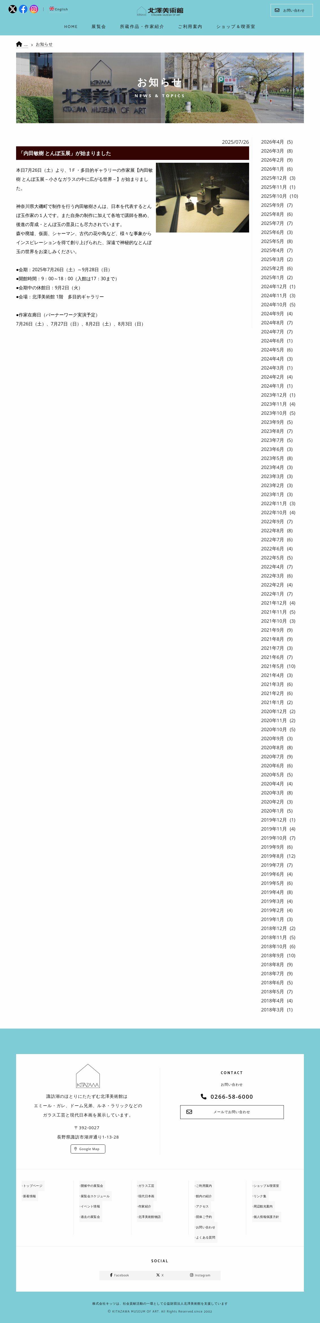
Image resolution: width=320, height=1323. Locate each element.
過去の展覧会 (95, 1211)
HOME (29, 45)
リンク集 (263, 1193)
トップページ (37, 1184)
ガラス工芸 (150, 1184)
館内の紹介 (208, 1193)
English (58, 9)
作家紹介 (148, 1202)
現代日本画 (150, 1193)
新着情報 (33, 1193)
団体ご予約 (208, 1211)
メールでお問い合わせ (232, 1112)
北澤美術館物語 (154, 1211)
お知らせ (48, 44)
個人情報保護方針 (271, 1211)
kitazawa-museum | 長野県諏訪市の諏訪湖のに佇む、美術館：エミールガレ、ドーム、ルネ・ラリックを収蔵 (160, 11)
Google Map (89, 1149)
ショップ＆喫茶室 (271, 1184)
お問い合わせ (289, 10)
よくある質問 (210, 1230)
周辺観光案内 (267, 1202)
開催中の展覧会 (96, 1184)
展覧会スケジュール (100, 1193)
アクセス (206, 1202)
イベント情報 (95, 1202)
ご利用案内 (208, 1184)
